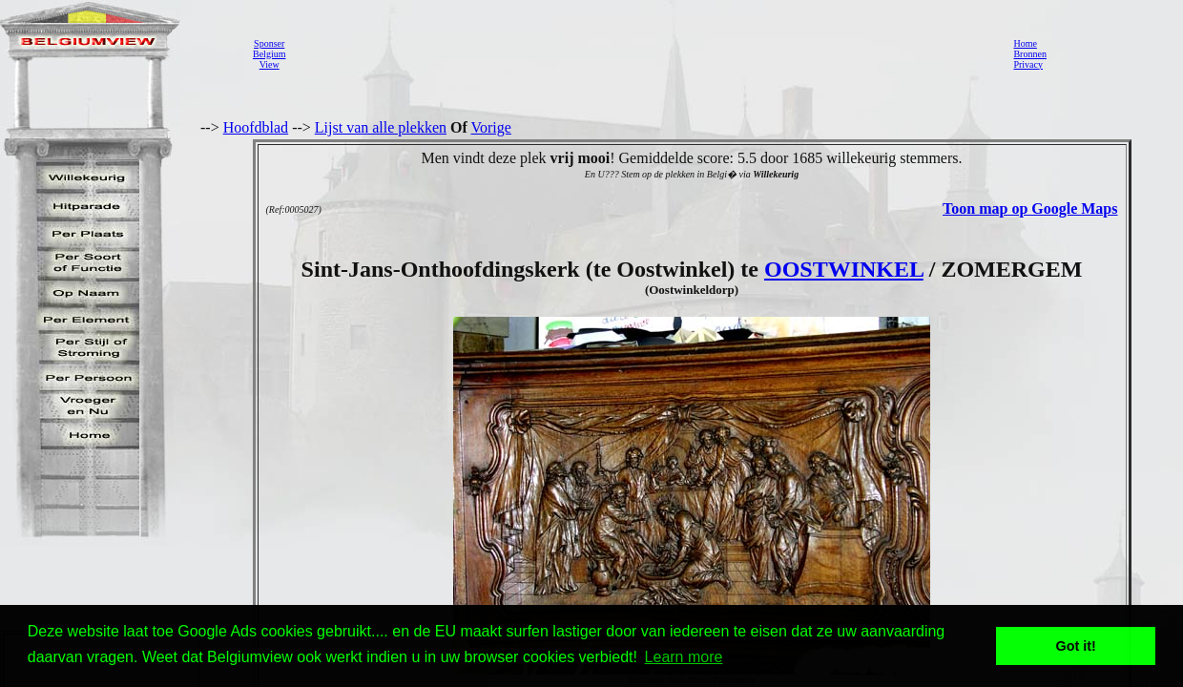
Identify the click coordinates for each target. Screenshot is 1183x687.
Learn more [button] (684, 657)
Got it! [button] (1076, 646)
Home (1024, 43)
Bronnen (1029, 54)
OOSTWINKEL (844, 269)
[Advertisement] (644, 53)
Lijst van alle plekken (380, 127)
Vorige (491, 127)
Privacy (1028, 64)
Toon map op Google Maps (1030, 208)
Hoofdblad (255, 127)
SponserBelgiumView (269, 54)
